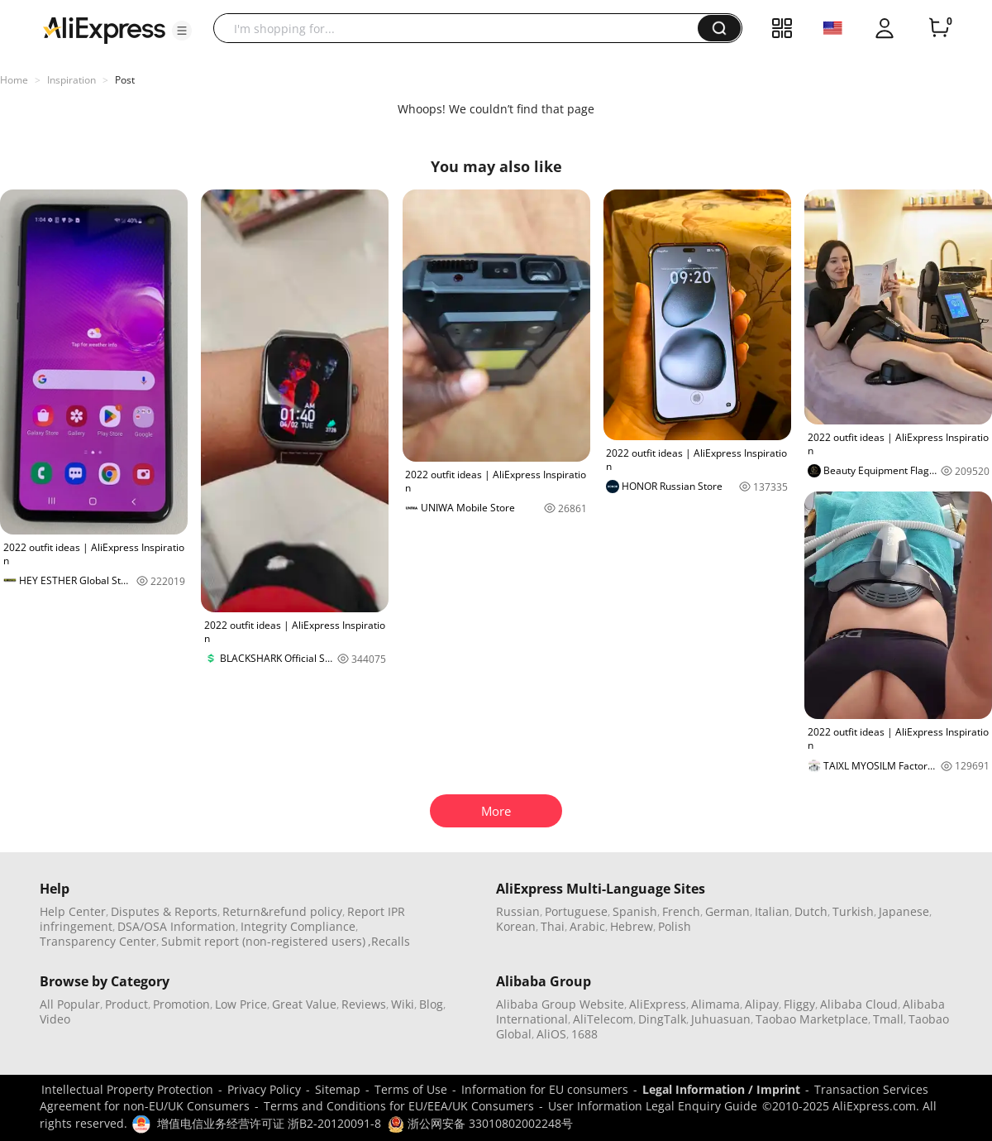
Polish (674, 926)
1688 (584, 1034)
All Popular (70, 1004)
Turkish (853, 911)
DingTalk (662, 1019)
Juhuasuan (721, 1019)
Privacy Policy (264, 1089)
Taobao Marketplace (812, 1019)
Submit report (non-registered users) (263, 941)
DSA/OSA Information (176, 926)
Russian (518, 911)
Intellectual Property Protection (127, 1089)
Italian (772, 911)
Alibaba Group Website (560, 1004)
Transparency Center (98, 941)
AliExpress (657, 1004)
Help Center (73, 911)
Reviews (363, 1004)
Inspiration (71, 80)
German (727, 911)
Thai (553, 926)
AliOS (551, 1034)
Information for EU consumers (544, 1089)
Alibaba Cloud (859, 1004)
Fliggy (799, 1004)
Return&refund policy (282, 911)
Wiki (402, 1004)
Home (14, 80)
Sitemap (337, 1089)
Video (55, 1019)
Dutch (810, 911)
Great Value (304, 1004)
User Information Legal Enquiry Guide (652, 1106)
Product (126, 1004)
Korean (516, 926)
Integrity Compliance (298, 926)
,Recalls (389, 941)
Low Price (241, 1004)
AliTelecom (603, 1019)
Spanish (635, 911)
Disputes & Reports (164, 911)
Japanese (904, 911)
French (681, 911)
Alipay (762, 1004)
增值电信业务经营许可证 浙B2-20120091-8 (269, 1123)
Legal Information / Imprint (721, 1089)
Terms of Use (410, 1089)
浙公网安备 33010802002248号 (480, 1123)
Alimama (715, 1004)
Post (125, 80)
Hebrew (631, 926)
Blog (431, 1004)
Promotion (181, 1004)
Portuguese (576, 911)
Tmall (888, 1019)
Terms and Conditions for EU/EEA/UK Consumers (399, 1106)
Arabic (587, 926)
